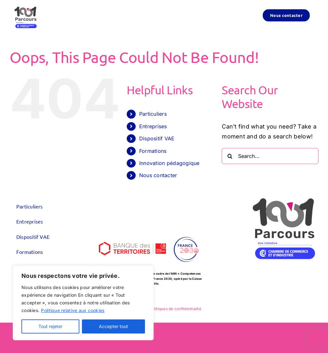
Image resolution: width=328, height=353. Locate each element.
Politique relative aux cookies (72, 310)
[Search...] (270, 156)
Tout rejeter (50, 326)
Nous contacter (158, 175)
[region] (83, 302)
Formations (153, 151)
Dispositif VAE (157, 138)
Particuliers (153, 114)
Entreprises (153, 126)
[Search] (230, 156)
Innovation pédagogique (169, 163)
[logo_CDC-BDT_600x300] (132, 234)
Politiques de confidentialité (175, 308)
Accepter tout (113, 326)
